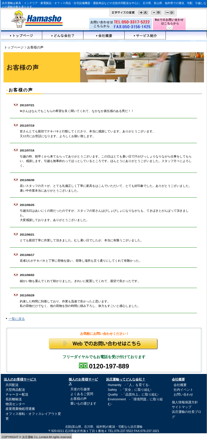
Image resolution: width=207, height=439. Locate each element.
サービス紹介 (145, 34)
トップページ (21, 34)
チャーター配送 (17, 394)
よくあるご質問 (81, 394)
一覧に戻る (17, 319)
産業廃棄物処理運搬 (20, 409)
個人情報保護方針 (185, 402)
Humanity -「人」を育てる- (129, 385)
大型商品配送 (15, 390)
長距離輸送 (14, 399)
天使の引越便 (80, 389)
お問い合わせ (183, 394)
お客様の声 (186, 34)
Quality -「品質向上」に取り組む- (133, 394)
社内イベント (183, 390)
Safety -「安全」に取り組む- (130, 390)
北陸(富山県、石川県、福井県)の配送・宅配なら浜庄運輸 (103, 426)
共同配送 (12, 385)
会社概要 (104, 34)
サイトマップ (181, 407)
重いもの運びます (83, 403)
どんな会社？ (62, 34)
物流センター (15, 404)
